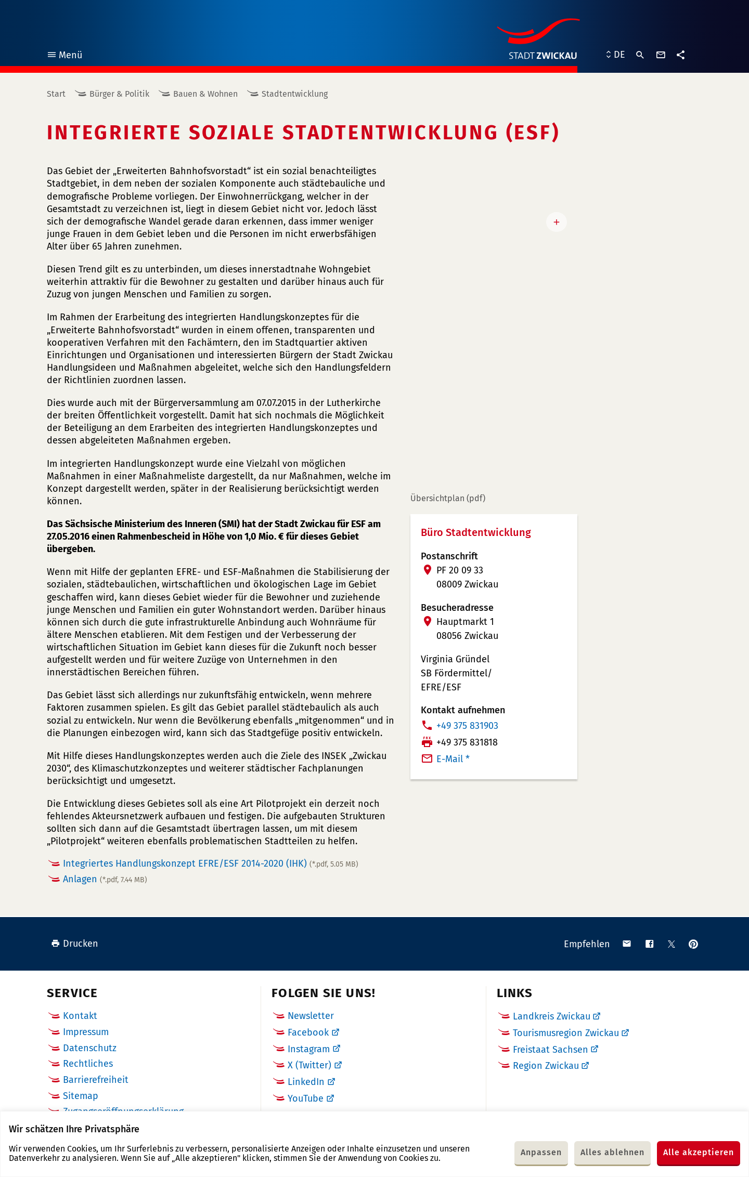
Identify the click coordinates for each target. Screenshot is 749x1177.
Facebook (308, 1032)
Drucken (74, 943)
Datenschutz (90, 1048)
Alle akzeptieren (698, 1152)
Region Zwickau (546, 1065)
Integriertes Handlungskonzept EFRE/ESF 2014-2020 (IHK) (210, 863)
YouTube (306, 1098)
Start (56, 94)
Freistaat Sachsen (550, 1049)
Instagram (309, 1049)
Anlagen (105, 879)
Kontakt (80, 1016)
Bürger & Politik (119, 94)
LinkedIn (306, 1082)
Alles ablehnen (612, 1152)
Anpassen (541, 1152)
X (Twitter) (309, 1065)
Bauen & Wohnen (205, 94)
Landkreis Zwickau (551, 1016)
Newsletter (311, 1016)
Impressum (86, 1032)
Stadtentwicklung (295, 94)
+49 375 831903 (467, 725)
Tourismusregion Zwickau (566, 1033)
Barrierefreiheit (95, 1080)
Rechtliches (88, 1063)
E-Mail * (453, 759)
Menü (64, 56)
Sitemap (80, 1096)
